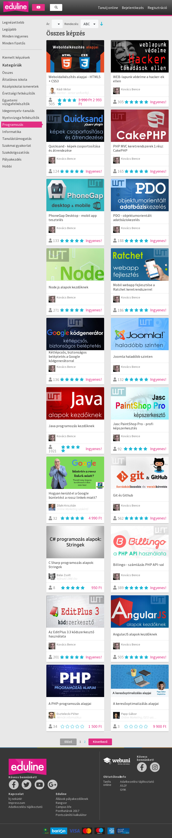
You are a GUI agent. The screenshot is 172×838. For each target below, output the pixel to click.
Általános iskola (14, 79)
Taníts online (107, 783)
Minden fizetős (13, 43)
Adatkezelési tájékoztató (26, 807)
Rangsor (61, 803)
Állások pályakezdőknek (72, 799)
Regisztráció (157, 7)
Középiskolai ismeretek (20, 86)
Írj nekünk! (15, 799)
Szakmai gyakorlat (16, 145)
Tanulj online (108, 7)
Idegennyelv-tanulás (18, 110)
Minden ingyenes (15, 36)
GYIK (123, 790)
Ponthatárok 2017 (67, 811)
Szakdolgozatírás (15, 152)
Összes (7, 72)
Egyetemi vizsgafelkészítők (16, 102)
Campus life (63, 807)
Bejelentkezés (133, 7)
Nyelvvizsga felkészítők (20, 117)
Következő (100, 742)
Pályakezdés (12, 159)
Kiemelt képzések (16, 57)
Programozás (12, 124)
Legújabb (9, 29)
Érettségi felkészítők (18, 93)
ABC (90, 24)
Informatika (11, 131)
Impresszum (17, 803)
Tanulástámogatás (17, 138)
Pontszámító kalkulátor (71, 815)
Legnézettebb (13, 22)
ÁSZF (123, 786)
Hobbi (7, 166)
